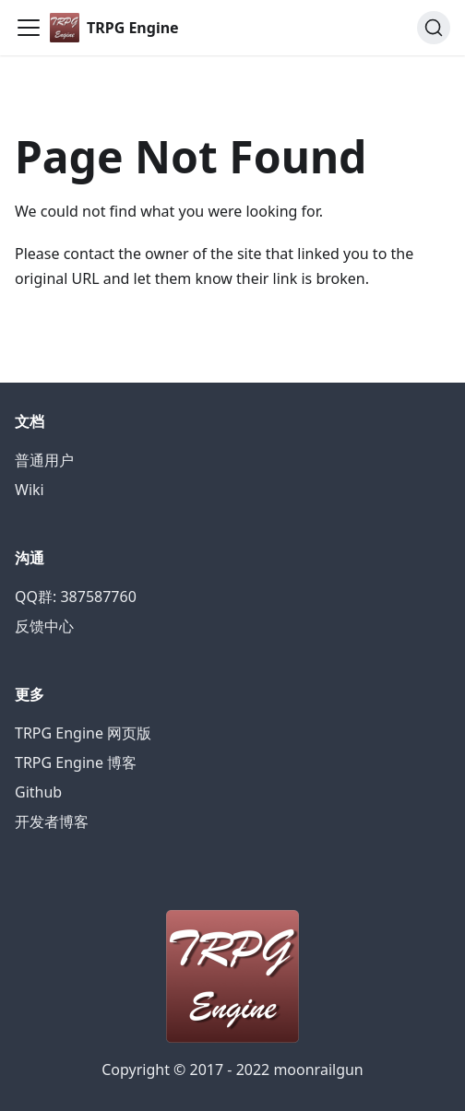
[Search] (433, 27)
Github (38, 792)
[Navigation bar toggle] (28, 27)
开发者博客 (52, 821)
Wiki (29, 489)
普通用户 (44, 460)
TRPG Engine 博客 (76, 762)
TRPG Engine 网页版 (83, 733)
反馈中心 (44, 626)
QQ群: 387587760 (76, 596)
